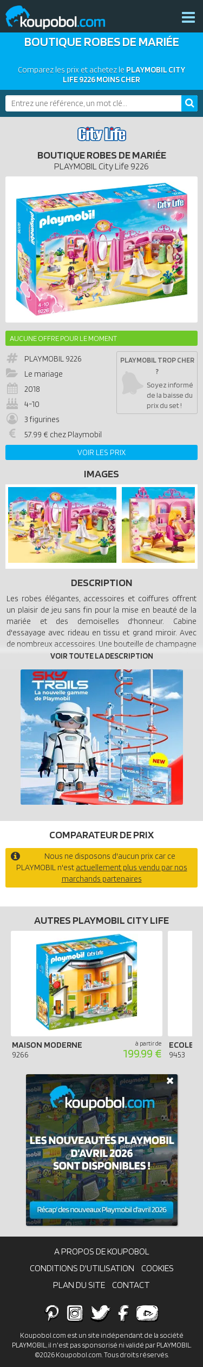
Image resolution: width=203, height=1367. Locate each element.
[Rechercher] (189, 103)
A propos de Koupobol (101, 1251)
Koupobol (62, 17)
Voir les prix (101, 452)
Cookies (157, 1268)
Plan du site (79, 1284)
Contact (131, 1284)
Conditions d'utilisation (82, 1268)
